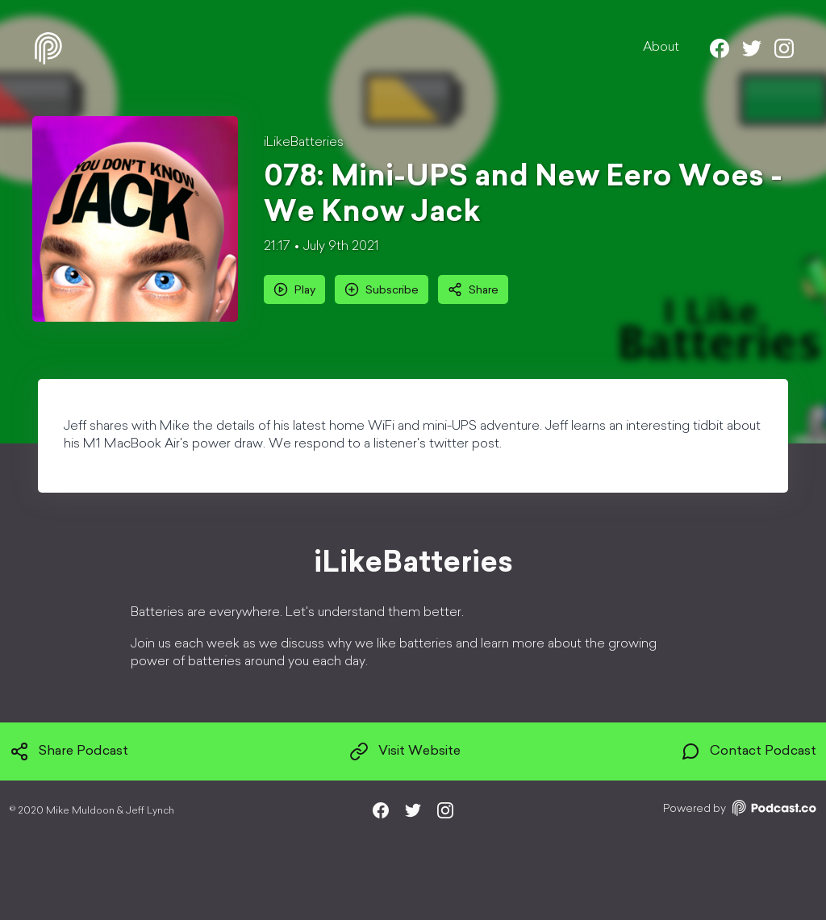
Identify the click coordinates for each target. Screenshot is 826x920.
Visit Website (405, 751)
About (661, 47)
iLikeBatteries (304, 142)
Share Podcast (69, 751)
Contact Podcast (748, 751)
